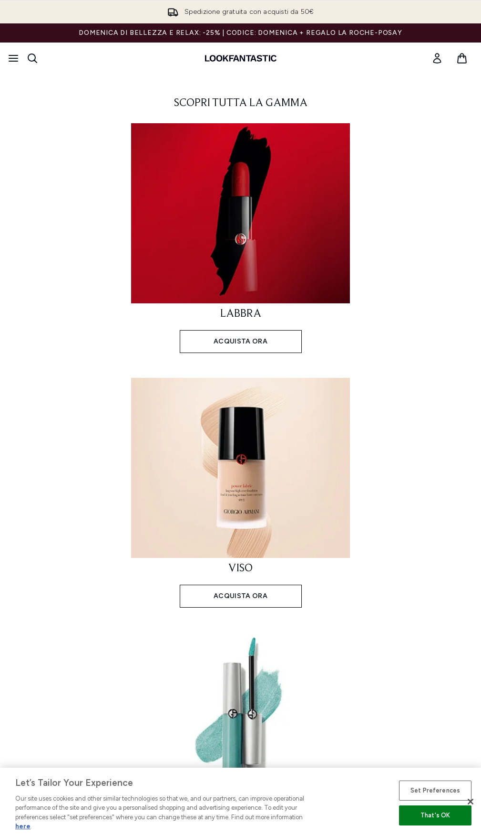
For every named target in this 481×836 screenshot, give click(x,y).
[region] (240, 802)
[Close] (470, 801)
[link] (437, 58)
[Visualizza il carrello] (461, 58)
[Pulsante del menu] (13, 58)
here (23, 826)
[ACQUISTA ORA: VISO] (240, 492)
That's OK (435, 815)
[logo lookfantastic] (240, 58)
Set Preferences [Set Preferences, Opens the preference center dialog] (435, 790)
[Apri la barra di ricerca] (32, 58)
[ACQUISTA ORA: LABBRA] (240, 237)
